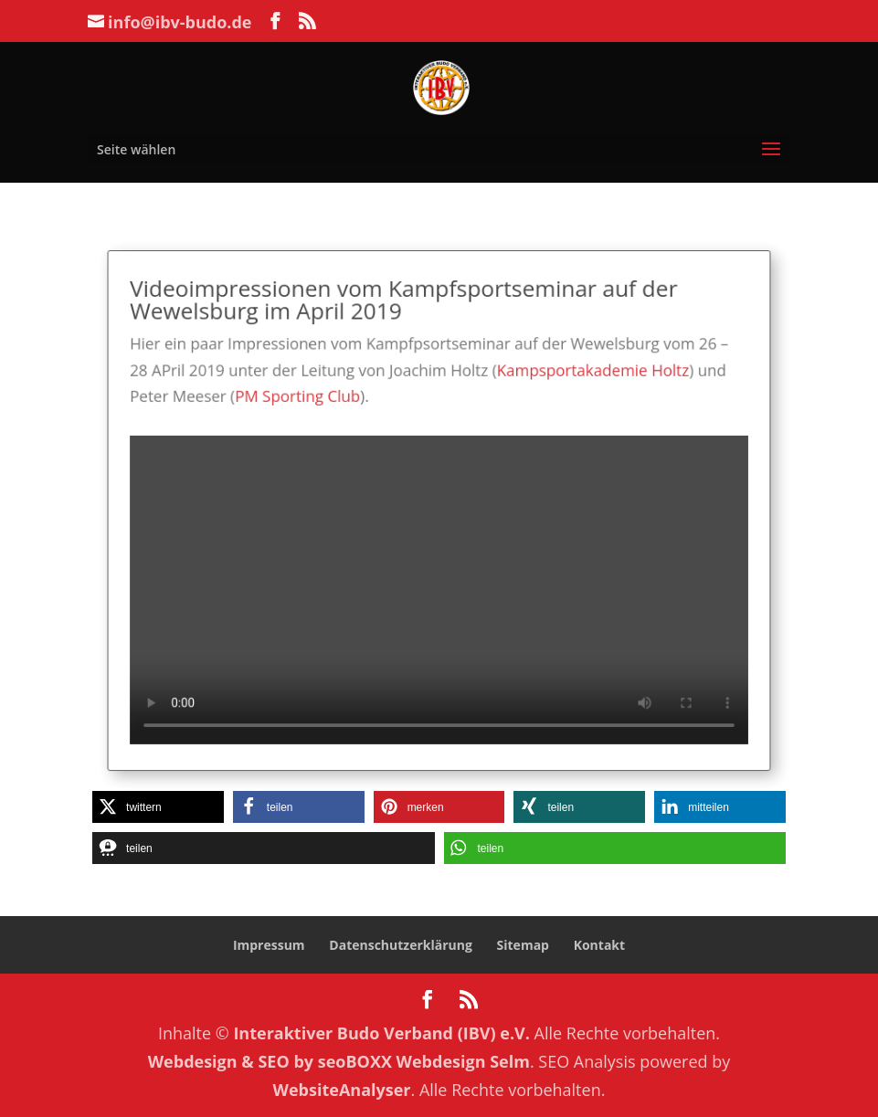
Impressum (269, 945)
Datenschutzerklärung (400, 945)
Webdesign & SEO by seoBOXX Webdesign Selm (339, 1061)
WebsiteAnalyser (342, 1090)
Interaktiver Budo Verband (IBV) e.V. (381, 1033)
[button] (158, 807)
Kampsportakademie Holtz (581, 380)
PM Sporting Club (308, 405)
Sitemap (523, 945)
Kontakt (599, 945)
